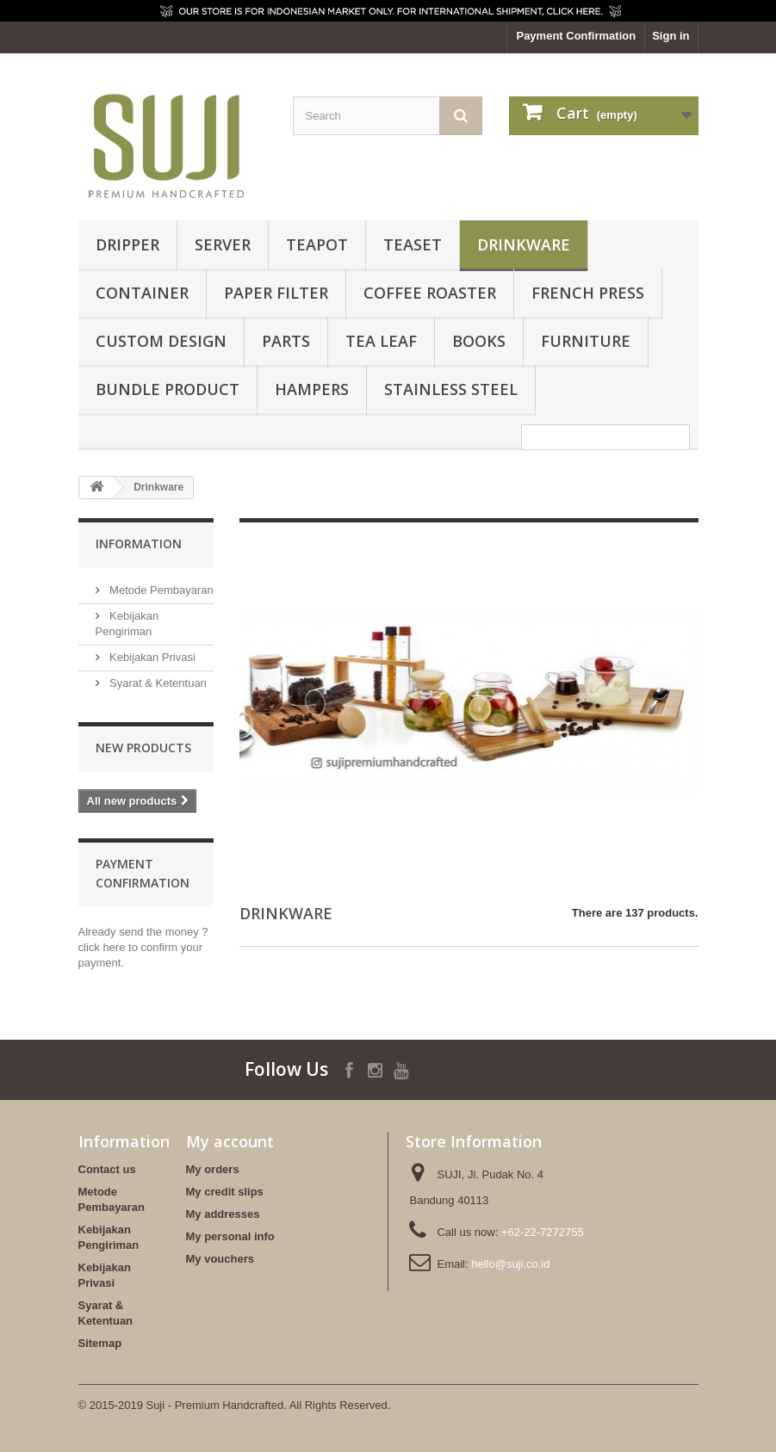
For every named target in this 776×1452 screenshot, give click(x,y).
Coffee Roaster (429, 292)
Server (223, 244)
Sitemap (100, 1343)
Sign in (670, 35)
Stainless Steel (451, 389)
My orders (212, 1169)
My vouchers (220, 1258)
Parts (286, 341)
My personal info (230, 1236)
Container (142, 292)
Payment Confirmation (576, 35)
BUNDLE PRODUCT (167, 389)
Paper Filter (276, 292)
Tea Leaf (381, 341)
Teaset (412, 244)
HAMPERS (312, 389)
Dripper (127, 244)
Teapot (317, 244)
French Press (587, 292)
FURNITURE (585, 341)
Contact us (107, 1169)
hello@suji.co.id (510, 1263)
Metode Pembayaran (160, 590)
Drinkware (523, 244)
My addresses (223, 1214)
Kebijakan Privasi (151, 657)
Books (479, 341)
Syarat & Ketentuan (157, 683)
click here (102, 947)
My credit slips (225, 1191)
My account (230, 1141)
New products (143, 747)
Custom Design (161, 341)
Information (139, 543)
